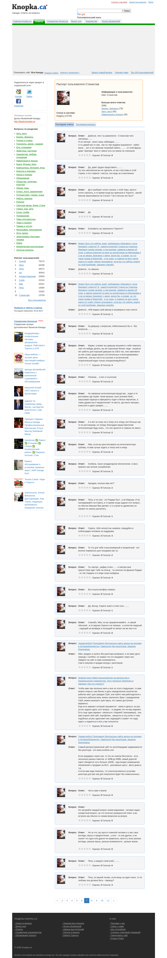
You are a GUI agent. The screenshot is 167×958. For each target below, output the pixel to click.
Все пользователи (37, 300)
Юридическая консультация (30, 246)
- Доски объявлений (71, 926)
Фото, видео (22, 233)
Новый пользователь (137, 2)
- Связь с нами (117, 926)
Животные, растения (26, 151)
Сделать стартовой (119, 2)
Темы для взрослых (26, 219)
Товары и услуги (24, 226)
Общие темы (22, 188)
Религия (20, 202)
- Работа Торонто (70, 935)
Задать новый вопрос (102, 72)
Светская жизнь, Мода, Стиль (30, 205)
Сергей (22, 261)
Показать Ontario (51, 73)
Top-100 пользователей (142, 72)
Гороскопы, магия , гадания (29, 144)
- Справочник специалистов (27, 932)
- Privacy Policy (117, 938)
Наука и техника (24, 174)
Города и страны (24, 140)
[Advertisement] (83, 48)
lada (21, 284)
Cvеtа (22, 280)
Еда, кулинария (24, 147)
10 (102, 900)
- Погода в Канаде (71, 932)
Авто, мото (21, 133)
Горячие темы (121, 72)
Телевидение (22, 216)
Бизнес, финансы (24, 137)
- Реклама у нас (117, 923)
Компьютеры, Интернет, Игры (30, 168)
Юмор (19, 243)
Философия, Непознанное (29, 229)
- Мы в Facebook (118, 929)
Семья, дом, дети (24, 209)
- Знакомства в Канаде (73, 923)
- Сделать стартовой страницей (125, 932)
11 (108, 900)
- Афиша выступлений (73, 929)
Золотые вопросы (25, 250)
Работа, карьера (24, 198)
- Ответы (18, 929)
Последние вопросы (85, 124)
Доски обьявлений (111, 21)
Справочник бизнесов (57, 21)
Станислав (24, 295)
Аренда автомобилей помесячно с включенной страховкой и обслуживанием (35, 375)
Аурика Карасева (27, 276)
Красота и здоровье (26, 171)
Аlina (21, 265)
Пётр (21, 269)
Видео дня (76, 21)
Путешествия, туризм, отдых (30, 195)
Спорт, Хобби (22, 212)
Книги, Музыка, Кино (26, 164)
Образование (22, 178)
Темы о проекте (24, 223)
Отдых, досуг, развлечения (29, 191)
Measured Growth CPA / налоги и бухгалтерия (33, 390)
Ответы (39, 21)
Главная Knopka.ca (22, 21)
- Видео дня (20, 926)
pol (20, 272)
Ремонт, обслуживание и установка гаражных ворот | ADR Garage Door (34, 467)
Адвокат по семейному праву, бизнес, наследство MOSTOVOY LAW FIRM (34, 407)
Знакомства (91, 21)
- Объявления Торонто (25, 935)
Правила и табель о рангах (28, 308)
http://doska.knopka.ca (24, 121)
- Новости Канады (23, 923)
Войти (150, 2)
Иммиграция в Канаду (27, 161)
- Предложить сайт (119, 935)
